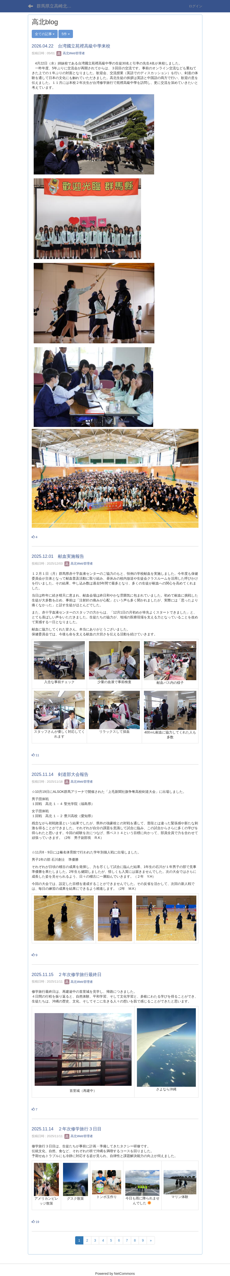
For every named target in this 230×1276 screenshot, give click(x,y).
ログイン (195, 6)
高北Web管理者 (70, 53)
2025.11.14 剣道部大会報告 (60, 774)
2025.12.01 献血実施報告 (58, 556)
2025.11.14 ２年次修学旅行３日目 (67, 1128)
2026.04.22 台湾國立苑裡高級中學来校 (71, 46)
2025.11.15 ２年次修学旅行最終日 (67, 974)
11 (35, 755)
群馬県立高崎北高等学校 (57, 6)
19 (35, 1222)
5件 (66, 34)
